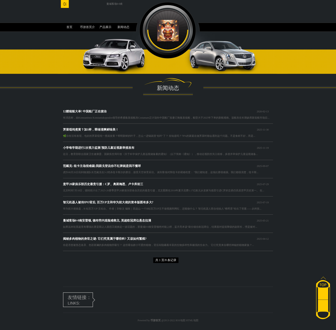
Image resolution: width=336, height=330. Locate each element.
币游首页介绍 (87, 28)
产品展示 (105, 27)
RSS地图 (180, 320)
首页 (69, 27)
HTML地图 (192, 320)
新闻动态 (123, 27)
